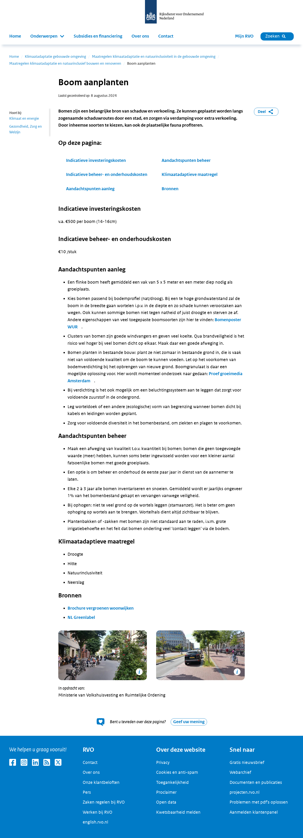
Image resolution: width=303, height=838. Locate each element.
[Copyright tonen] (139, 671)
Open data (166, 802)
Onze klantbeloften (101, 782)
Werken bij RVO (97, 812)
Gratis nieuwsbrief (247, 762)
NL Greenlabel (81, 617)
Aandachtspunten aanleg (90, 188)
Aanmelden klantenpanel (254, 812)
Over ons (140, 36)
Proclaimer (166, 792)
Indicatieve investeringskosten (96, 160)
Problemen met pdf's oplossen (259, 802)
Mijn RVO (244, 36)
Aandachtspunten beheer (186, 160)
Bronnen (170, 188)
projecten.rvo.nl (244, 792)
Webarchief (240, 772)
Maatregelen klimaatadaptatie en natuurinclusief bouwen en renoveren (65, 63)
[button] (47, 36)
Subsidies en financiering (98, 36)
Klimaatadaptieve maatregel (190, 174)
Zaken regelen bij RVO (104, 802)
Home (15, 36)
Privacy (163, 762)
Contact (165, 36)
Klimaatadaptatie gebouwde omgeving (55, 56)
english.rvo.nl (95, 822)
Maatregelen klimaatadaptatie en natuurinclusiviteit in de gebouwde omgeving (153, 56)
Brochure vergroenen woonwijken (101, 608)
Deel (266, 112)
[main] (151, 390)
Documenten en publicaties (256, 782)
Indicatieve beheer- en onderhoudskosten (106, 174)
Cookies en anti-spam (177, 772)
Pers (87, 792)
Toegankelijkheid (172, 782)
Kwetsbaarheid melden (178, 812)
